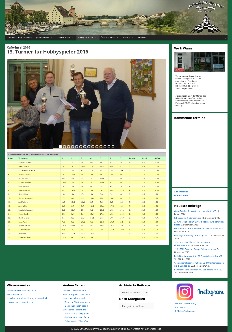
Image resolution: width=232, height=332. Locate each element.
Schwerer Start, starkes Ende (187, 217)
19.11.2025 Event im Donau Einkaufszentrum (195, 249)
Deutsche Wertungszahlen (77, 302)
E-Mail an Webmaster (185, 311)
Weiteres (130, 37)
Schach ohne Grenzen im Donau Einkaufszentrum (197, 228)
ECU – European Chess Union (76, 294)
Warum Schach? (14, 294)
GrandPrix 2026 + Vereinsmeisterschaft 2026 (195, 211)
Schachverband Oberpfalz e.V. (77, 317)
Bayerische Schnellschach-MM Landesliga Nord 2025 (199, 269)
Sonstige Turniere (89, 37)
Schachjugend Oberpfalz (76, 321)
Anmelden (142, 37)
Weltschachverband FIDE (74, 290)
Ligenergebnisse (45, 37)
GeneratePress (153, 328)
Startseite (10, 37)
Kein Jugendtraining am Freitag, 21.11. (192, 235)
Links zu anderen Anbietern (20, 302)
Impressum (180, 307)
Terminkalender (25, 37)
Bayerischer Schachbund (74, 309)
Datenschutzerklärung (185, 303)
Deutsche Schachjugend (76, 305)
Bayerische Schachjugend (77, 313)
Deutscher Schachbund (74, 298)
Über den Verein (111, 37)
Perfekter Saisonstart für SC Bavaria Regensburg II (198, 256)
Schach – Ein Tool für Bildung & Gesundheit (27, 298)
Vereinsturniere (67, 37)
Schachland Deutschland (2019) (22, 290)
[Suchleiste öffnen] (224, 37)
